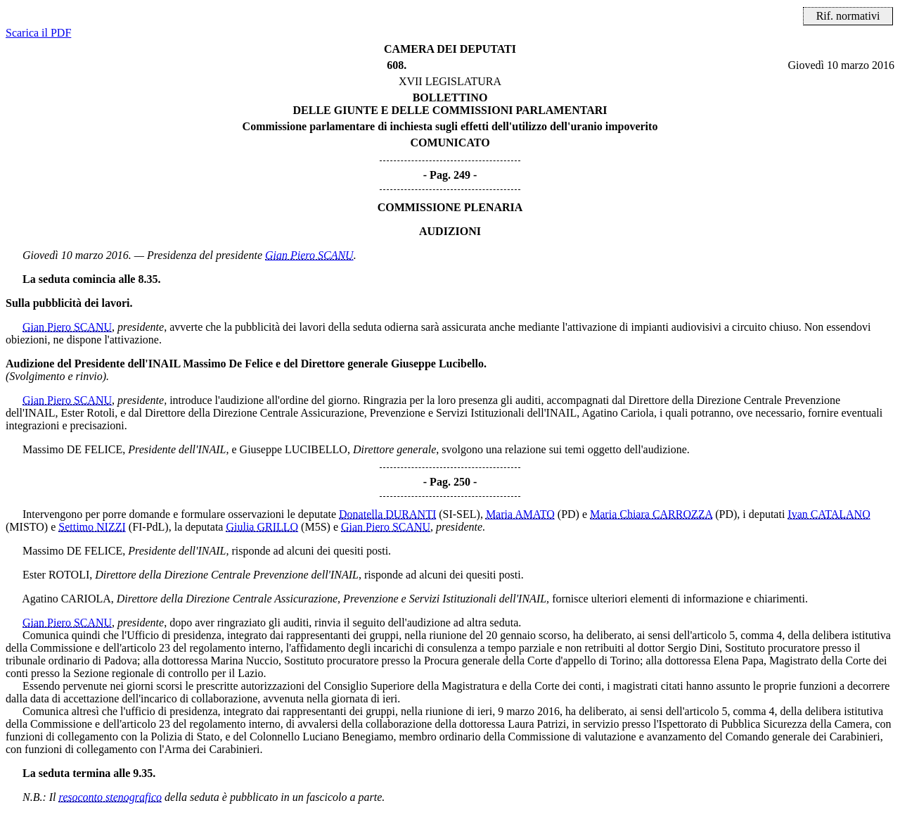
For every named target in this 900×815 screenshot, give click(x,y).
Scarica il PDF (38, 33)
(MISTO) (27, 527)
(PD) (568, 514)
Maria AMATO (520, 514)
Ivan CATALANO (829, 514)
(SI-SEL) (459, 514)
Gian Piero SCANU (309, 255)
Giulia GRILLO (262, 527)
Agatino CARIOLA (66, 599)
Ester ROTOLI (55, 575)
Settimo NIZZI (92, 527)
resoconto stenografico (110, 797)
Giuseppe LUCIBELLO (293, 449)
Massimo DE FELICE (72, 449)
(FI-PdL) (149, 527)
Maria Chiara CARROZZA (651, 514)
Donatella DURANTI (387, 514)
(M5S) (315, 527)
